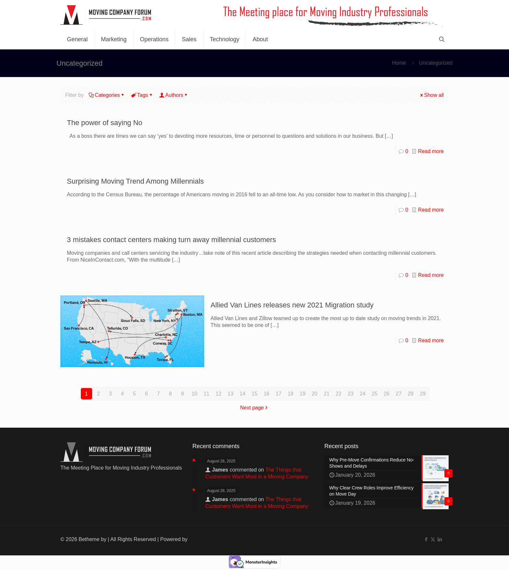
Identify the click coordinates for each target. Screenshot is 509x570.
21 (326, 393)
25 (375, 393)
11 (206, 393)
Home (399, 63)
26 (387, 393)
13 (230, 393)
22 (338, 393)
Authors (173, 95)
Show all (431, 95)
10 (194, 393)
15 (254, 393)
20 (314, 393)
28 (411, 393)
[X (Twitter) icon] (432, 539)
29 (423, 393)
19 (302, 393)
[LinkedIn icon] (439, 539)
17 (278, 393)
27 (399, 393)
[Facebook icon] (426, 539)
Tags (142, 95)
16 (266, 393)
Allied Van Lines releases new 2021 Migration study (292, 305)
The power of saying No (104, 123)
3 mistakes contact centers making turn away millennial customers (171, 240)
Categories (107, 95)
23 (351, 393)
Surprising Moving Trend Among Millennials (135, 181)
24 (363, 393)
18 (290, 393)
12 (218, 393)
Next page (254, 407)
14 (242, 393)
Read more (431, 151)
